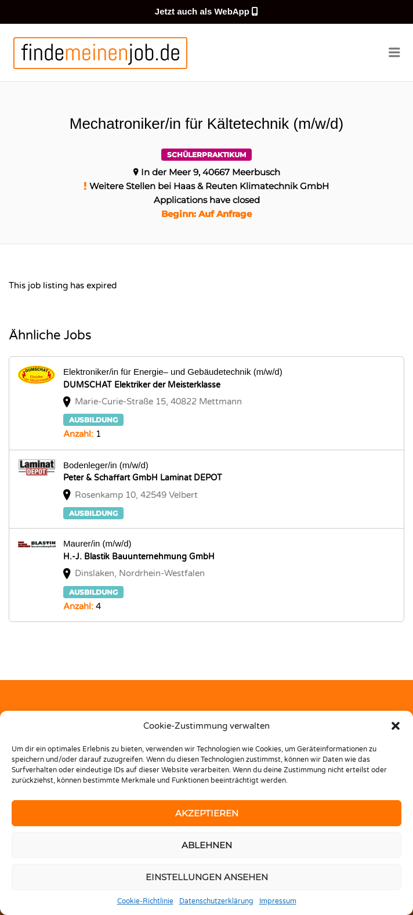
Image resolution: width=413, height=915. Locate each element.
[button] (395, 726)
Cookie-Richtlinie (145, 901)
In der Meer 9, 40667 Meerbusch (210, 172)
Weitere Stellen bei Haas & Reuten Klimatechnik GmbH (209, 185)
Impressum (277, 901)
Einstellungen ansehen (207, 877)
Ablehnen (207, 845)
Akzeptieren (206, 813)
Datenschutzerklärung (216, 901)
